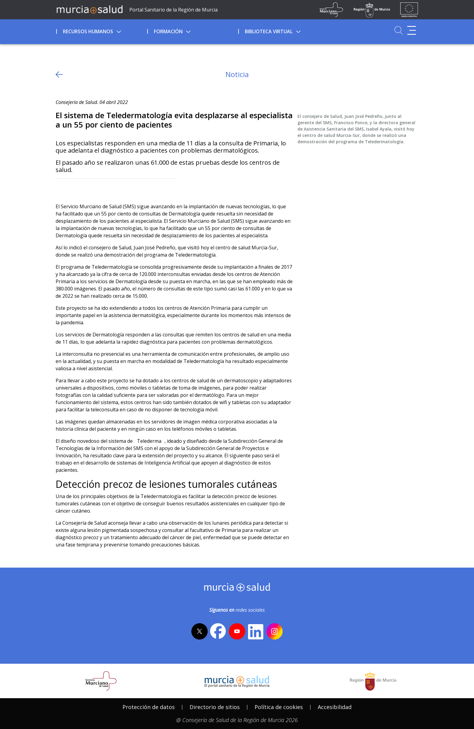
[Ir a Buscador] (398, 30)
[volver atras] (59, 74)
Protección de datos (148, 707)
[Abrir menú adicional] (411, 30)
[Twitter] (60, 188)
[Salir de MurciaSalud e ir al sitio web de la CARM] (373, 681)
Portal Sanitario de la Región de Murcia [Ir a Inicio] (173, 9)
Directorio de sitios (215, 707)
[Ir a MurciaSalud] (89, 9)
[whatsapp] (84, 188)
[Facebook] (72, 188)
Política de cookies (279, 707)
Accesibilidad (335, 707)
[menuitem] (101, 30)
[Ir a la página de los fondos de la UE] (409, 9)
